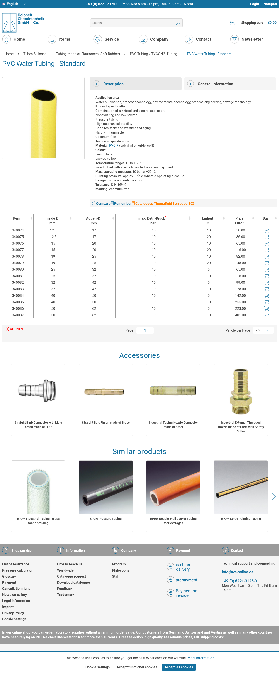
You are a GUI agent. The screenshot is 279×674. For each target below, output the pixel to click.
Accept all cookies (179, 667)
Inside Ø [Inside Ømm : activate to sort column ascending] (52, 221)
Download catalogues (74, 582)
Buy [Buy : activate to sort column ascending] (266, 218)
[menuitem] (256, 4)
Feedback (65, 589)
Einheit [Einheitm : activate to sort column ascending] (207, 221)
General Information (210, 83)
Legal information (16, 601)
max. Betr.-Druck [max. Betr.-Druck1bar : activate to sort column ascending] (152, 221)
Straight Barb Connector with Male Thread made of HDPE (38, 425)
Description (108, 83)
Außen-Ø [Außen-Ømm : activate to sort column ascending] (93, 221)
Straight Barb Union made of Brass (106, 422)
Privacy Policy (13, 613)
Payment (9, 582)
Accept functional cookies (137, 667)
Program (119, 564)
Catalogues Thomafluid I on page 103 (163, 203)
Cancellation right (16, 589)
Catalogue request (71, 576)
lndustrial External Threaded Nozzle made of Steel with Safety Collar (241, 427)
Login (254, 4)
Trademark (66, 595)
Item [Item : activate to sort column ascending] (16, 218)
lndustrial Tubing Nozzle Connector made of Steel (173, 425)
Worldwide (65, 570)
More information (200, 658)
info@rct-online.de (237, 572)
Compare (101, 203)
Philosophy (120, 570)
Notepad (270, 4)
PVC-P (113, 146)
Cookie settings (14, 619)
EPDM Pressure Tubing (106, 518)
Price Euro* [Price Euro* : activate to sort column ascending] (239, 220)
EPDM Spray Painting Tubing (241, 518)
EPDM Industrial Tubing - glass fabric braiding (38, 521)
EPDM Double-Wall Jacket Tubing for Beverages (173, 521)
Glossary (9, 576)
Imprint (8, 607)
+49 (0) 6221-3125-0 (102, 4)
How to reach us (69, 564)
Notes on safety (14, 595)
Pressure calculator (17, 570)
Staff (116, 576)
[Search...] (136, 22)
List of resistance (15, 564)
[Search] (178, 22)
